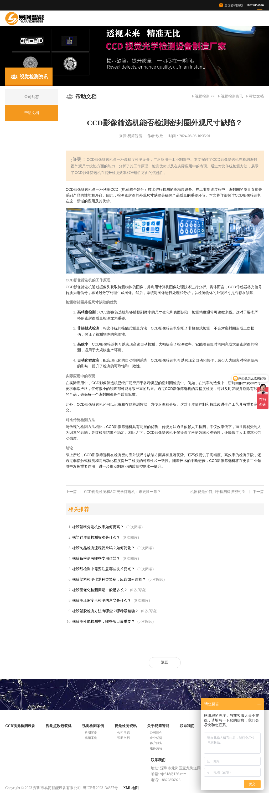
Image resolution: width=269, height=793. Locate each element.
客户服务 (156, 743)
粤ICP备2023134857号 (100, 788)
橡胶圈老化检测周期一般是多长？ (99, 590)
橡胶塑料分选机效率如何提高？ (98, 527)
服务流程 (156, 748)
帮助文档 (256, 96)
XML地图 (131, 788)
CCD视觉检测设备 (20, 726)
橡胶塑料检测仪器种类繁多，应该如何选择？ (109, 579)
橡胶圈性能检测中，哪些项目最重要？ (103, 622)
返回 (164, 663)
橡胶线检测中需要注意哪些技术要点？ (103, 569)
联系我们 (187, 726)
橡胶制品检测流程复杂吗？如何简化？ (103, 548)
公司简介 (156, 732)
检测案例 (91, 732)
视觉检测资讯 (232, 96)
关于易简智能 (158, 726)
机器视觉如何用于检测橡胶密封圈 (227, 492)
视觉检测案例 (93, 726)
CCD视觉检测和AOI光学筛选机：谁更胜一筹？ (113, 492)
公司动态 (123, 732)
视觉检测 (202, 96)
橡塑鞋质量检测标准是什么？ (96, 537)
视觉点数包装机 (58, 726)
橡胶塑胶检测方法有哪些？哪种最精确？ (105, 611)
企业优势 (156, 738)
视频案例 (91, 738)
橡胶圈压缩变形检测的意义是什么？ (101, 601)
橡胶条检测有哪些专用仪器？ (96, 558)
